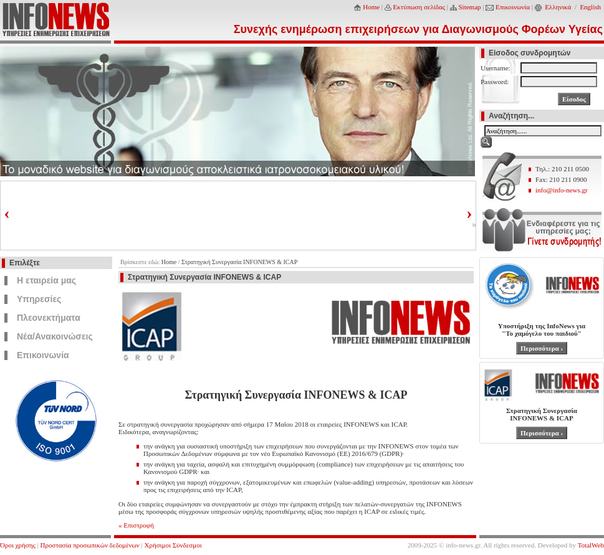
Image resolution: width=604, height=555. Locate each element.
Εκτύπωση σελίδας (419, 7)
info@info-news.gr (561, 190)
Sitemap (470, 7)
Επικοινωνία (513, 7)
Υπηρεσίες (39, 299)
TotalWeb (591, 545)
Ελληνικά (558, 7)
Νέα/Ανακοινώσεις (55, 336)
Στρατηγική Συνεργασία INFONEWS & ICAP (239, 262)
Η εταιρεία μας (46, 280)
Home (371, 7)
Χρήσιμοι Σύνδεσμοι (173, 545)
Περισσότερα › (541, 348)
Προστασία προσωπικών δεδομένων (90, 545)
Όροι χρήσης (18, 545)
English (590, 7)
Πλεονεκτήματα (48, 318)
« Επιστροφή (136, 525)
